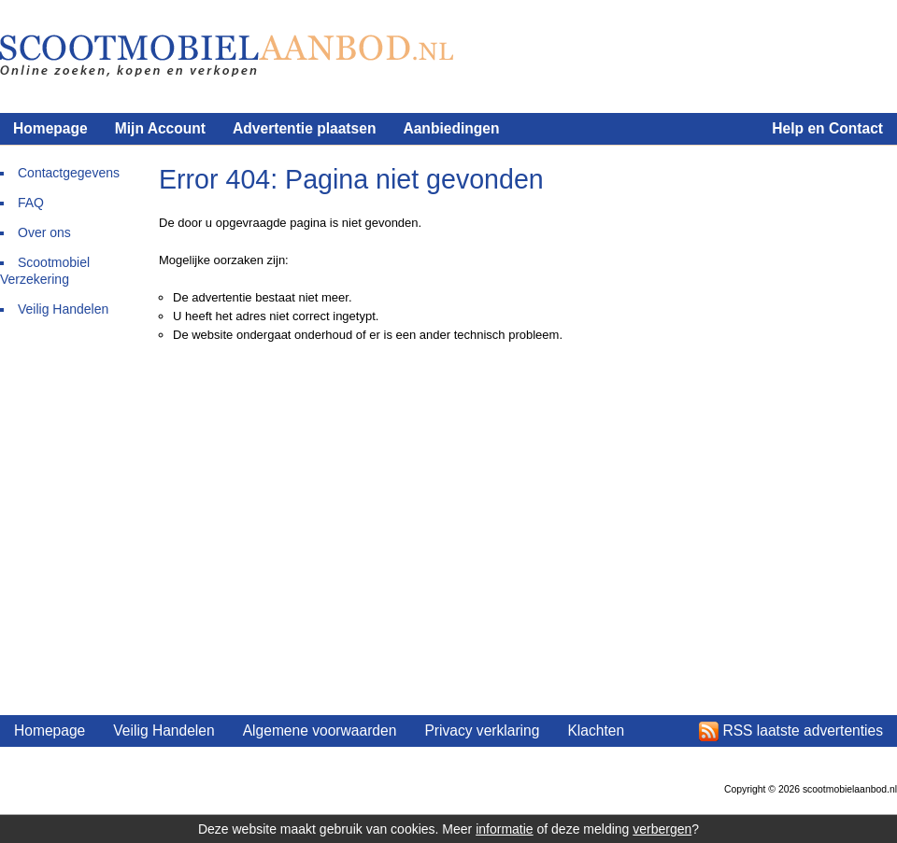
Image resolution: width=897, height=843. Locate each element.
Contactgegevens (69, 172)
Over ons (44, 232)
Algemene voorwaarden (320, 730)
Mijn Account (160, 128)
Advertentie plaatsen (304, 128)
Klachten (595, 730)
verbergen (662, 829)
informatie (504, 829)
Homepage (50, 128)
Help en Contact (827, 128)
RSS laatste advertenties (802, 730)
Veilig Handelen (63, 309)
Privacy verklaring (481, 730)
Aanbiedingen (451, 128)
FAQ (31, 202)
